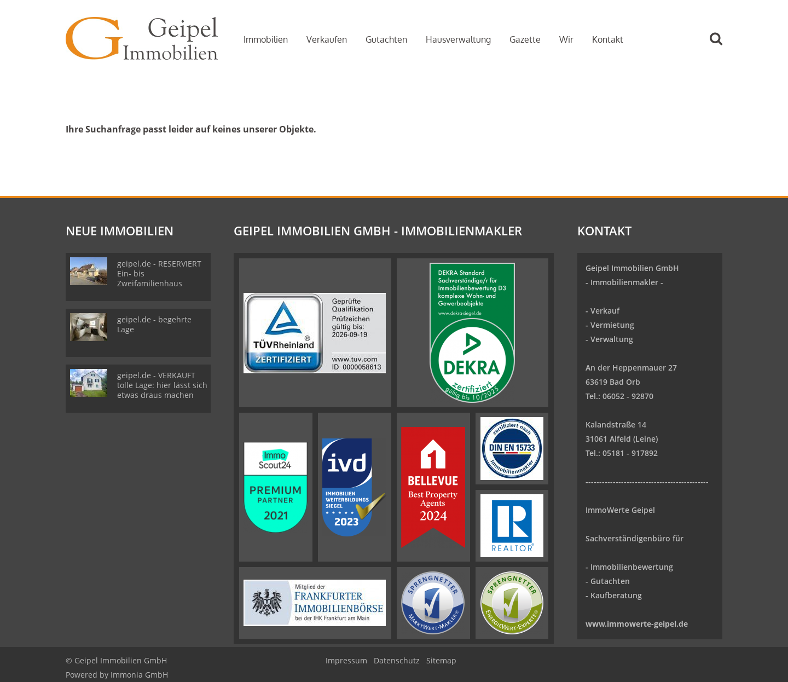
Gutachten (386, 39)
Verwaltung (611, 339)
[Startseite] (142, 38)
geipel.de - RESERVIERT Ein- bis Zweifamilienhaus (159, 273)
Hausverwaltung (458, 39)
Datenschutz (397, 660)
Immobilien (266, 39)
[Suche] (720, 46)
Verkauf (604, 310)
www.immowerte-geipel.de (637, 624)
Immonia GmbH (139, 674)
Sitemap (441, 660)
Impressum (346, 660)
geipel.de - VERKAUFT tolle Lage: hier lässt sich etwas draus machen (162, 385)
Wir (566, 39)
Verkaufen (326, 39)
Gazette (525, 39)
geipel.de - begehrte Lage (154, 324)
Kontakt (607, 39)
